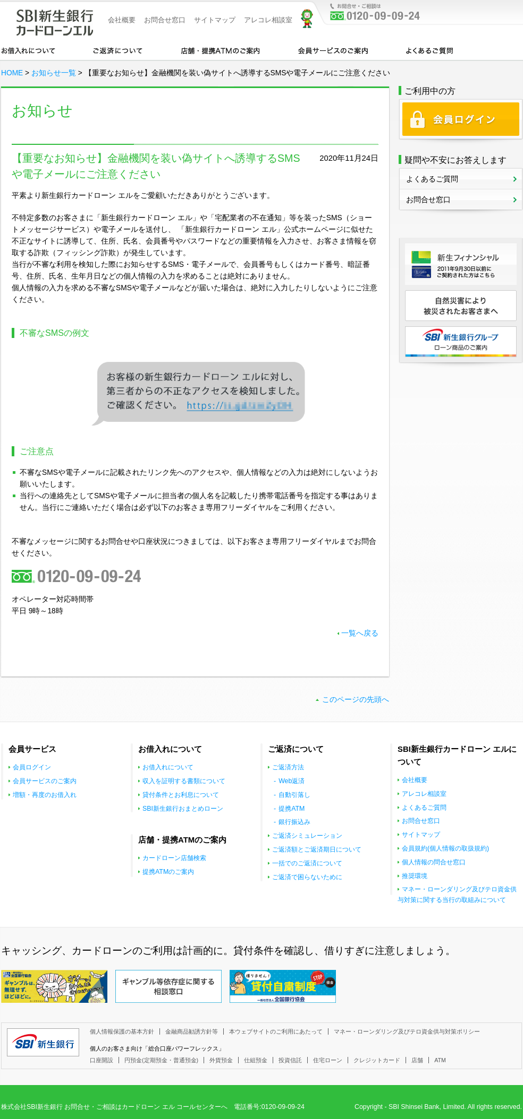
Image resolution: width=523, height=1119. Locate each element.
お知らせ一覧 (53, 73)
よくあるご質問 (429, 49)
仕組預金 (255, 1060)
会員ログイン (32, 767)
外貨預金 (221, 1060)
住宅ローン (327, 1060)
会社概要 (122, 20)
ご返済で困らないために (307, 877)
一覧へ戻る (359, 633)
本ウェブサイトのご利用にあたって (276, 1031)
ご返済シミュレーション (307, 835)
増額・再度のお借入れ (45, 795)
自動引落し (294, 795)
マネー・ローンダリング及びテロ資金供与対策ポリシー (407, 1031)
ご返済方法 (288, 767)
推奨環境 (414, 876)
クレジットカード (376, 1060)
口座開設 (101, 1060)
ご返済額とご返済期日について (316, 849)
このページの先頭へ (355, 700)
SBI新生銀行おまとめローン (182, 808)
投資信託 (290, 1060)
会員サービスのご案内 (333, 49)
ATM (440, 1060)
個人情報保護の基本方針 (122, 1031)
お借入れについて (28, 49)
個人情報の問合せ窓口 (434, 862)
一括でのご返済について (307, 863)
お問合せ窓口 (164, 20)
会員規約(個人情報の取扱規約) (445, 848)
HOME (12, 73)
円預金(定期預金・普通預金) (161, 1060)
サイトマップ (214, 20)
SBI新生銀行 (43, 1042)
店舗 (417, 1060)
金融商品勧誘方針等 (191, 1031)
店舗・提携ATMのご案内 (220, 49)
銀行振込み (294, 822)
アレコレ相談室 (268, 20)
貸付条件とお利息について (180, 795)
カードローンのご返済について (117, 49)
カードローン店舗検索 (174, 858)
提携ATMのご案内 (168, 871)
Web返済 (292, 781)
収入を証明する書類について (183, 781)
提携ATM (292, 808)
